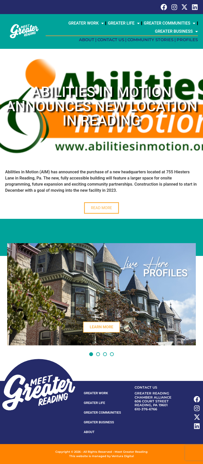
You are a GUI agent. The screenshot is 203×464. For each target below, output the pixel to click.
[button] (91, 354)
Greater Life (124, 23)
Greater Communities (170, 23)
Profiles (187, 39)
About (86, 39)
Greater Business (176, 31)
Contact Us (110, 39)
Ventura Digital (122, 456)
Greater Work (86, 23)
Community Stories (150, 39)
